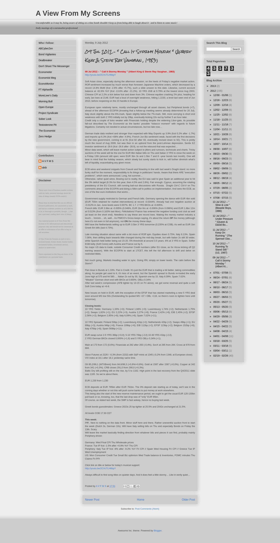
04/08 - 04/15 (221, 331)
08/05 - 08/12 (221, 183)
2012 (213, 90)
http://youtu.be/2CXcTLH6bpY (100, 74)
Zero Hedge (45, 136)
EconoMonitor (46, 83)
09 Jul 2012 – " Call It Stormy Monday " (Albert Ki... (221, 262)
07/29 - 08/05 (221, 187)
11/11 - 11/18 (221, 124)
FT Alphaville (46, 89)
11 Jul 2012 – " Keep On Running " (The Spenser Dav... (222, 234)
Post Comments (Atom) (147, 508)
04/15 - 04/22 (221, 326)
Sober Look (45, 118)
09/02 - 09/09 (221, 168)
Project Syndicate (48, 113)
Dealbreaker (45, 60)
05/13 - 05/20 (221, 306)
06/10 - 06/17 (221, 287)
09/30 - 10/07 (221, 149)
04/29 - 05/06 (221, 316)
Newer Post (92, 499)
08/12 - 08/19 (221, 178)
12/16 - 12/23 (221, 100)
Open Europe (46, 107)
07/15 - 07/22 (221, 192)
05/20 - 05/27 (221, 302)
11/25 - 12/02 (221, 114)
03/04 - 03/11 (221, 350)
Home (140, 499)
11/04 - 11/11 (221, 129)
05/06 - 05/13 (221, 311)
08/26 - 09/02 (221, 173)
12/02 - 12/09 (221, 109)
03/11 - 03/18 (221, 345)
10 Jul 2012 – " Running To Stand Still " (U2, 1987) (221, 248)
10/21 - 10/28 (221, 134)
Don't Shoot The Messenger (54, 66)
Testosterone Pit (47, 124)
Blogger (157, 530)
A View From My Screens (78, 13)
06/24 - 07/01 (221, 277)
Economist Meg (47, 77)
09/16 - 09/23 (221, 158)
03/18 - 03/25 (221, 341)
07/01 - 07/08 (221, 272)
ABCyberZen (46, 48)
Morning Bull (45, 101)
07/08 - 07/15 (221, 197)
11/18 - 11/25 (221, 119)
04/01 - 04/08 (221, 336)
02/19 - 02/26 (221, 355)
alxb (44, 167)
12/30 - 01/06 (221, 95)
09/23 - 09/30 (221, 153)
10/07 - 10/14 (221, 143)
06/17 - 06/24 (221, 282)
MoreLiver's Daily (48, 95)
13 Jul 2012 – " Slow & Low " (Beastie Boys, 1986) (222, 206)
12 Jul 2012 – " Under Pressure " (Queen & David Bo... (223, 220)
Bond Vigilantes (47, 54)
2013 (213, 86)
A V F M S (47, 161)
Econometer (45, 72)
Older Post (188, 499)
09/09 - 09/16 (221, 163)
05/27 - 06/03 (221, 297)
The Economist (47, 130)
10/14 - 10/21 (221, 139)
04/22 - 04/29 (221, 321)
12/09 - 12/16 (221, 105)
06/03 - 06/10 (221, 292)
